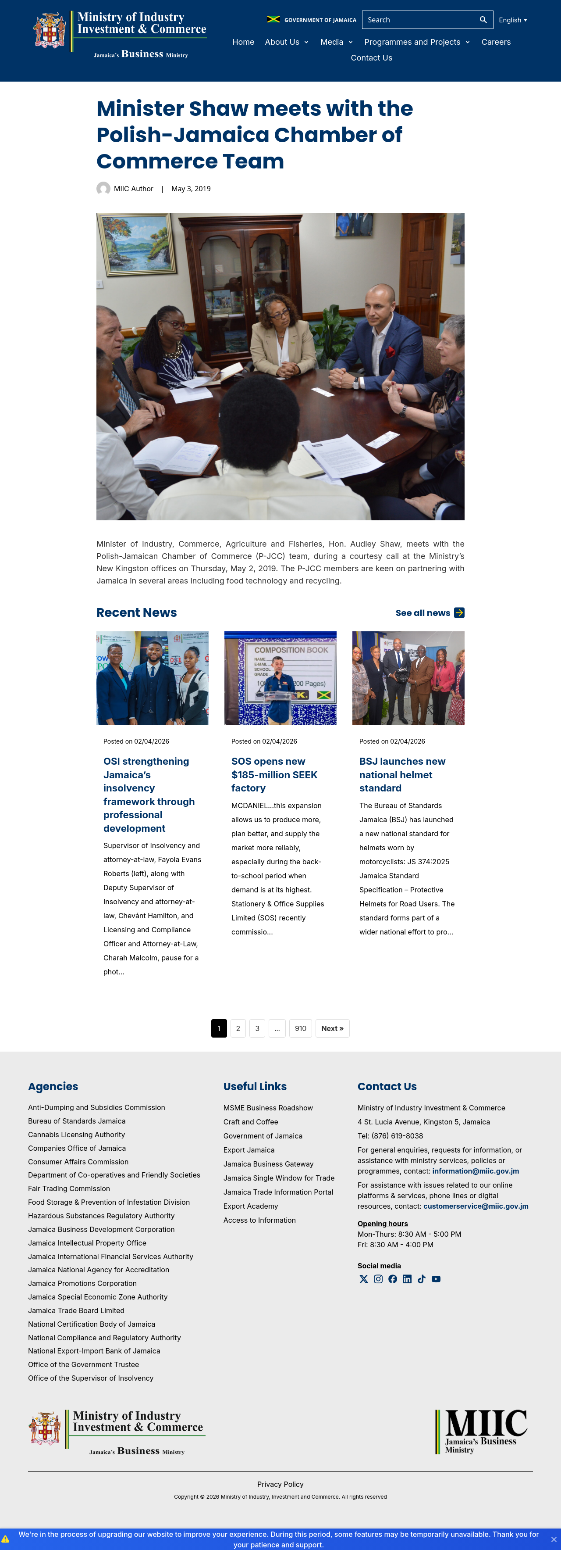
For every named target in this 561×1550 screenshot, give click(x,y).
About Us (287, 42)
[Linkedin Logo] (407, 1300)
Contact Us (372, 57)
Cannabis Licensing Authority (76, 1155)
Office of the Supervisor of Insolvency (90, 1399)
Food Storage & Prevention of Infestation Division (109, 1223)
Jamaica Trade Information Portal (279, 1213)
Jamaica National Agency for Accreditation (98, 1290)
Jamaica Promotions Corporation (82, 1304)
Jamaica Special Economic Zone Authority (98, 1318)
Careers (496, 42)
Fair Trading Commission (69, 1209)
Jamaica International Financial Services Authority (110, 1277)
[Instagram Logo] (378, 1300)
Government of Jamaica (263, 1157)
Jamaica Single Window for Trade (279, 1199)
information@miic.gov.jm (476, 1192)
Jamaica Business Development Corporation (101, 1250)
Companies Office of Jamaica (77, 1169)
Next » (332, 1049)
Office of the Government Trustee (83, 1385)
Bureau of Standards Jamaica (77, 1142)
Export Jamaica (249, 1171)
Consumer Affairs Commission (78, 1182)
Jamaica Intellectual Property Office (87, 1264)
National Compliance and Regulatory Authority (104, 1358)
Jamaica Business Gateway (269, 1185)
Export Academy (251, 1227)
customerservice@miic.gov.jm (476, 1227)
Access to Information (260, 1241)
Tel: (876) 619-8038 (390, 1157)
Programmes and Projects (418, 42)
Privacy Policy (280, 1505)
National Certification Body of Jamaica (91, 1345)
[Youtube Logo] (436, 1300)
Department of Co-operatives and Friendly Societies (114, 1196)
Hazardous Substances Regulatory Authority (101, 1236)
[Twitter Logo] (364, 1300)
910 (301, 1049)
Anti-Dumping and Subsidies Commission (96, 1128)
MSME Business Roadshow (268, 1128)
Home (243, 42)
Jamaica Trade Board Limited (76, 1331)
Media (337, 42)
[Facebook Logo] (393, 1300)
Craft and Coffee (251, 1142)
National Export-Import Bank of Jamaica (94, 1372)
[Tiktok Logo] (421, 1300)
